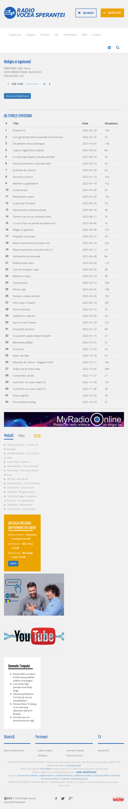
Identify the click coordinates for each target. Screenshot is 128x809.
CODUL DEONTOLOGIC (86, 772)
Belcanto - (20, 555)
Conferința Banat (46, 775)
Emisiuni (45, 35)
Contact (96, 35)
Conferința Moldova (63, 775)
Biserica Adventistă (14, 750)
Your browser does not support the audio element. (29, 83)
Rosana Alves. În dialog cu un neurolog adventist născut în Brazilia (24, 709)
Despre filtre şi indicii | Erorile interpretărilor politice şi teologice (24, 677)
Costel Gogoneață (73, 765)
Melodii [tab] (8, 436)
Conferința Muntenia (82, 775)
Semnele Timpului (75, 750)
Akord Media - (22, 536)
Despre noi (15, 35)
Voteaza (13, 563)
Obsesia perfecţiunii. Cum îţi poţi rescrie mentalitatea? (23, 697)
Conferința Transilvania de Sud (74, 778)
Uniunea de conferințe (27, 775)
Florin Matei (45, 768)
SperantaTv (103, 750)
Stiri (56, 35)
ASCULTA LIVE (112, 13)
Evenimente (70, 35)
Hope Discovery (74, 755)
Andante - (21, 546)
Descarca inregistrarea (17, 96)
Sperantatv (86, 13)
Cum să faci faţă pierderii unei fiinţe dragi (22, 687)
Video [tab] (21, 436)
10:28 (37, 436)
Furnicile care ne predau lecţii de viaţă (23, 718)
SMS (84, 35)
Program (31, 35)
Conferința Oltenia (101, 775)
